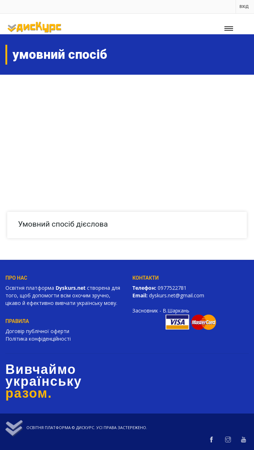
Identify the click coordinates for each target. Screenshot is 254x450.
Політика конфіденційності (38, 338)
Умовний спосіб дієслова (63, 224)
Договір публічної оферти (37, 331)
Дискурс (85, 427)
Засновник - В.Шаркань (160, 310)
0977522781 (172, 287)
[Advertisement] (127, 128)
